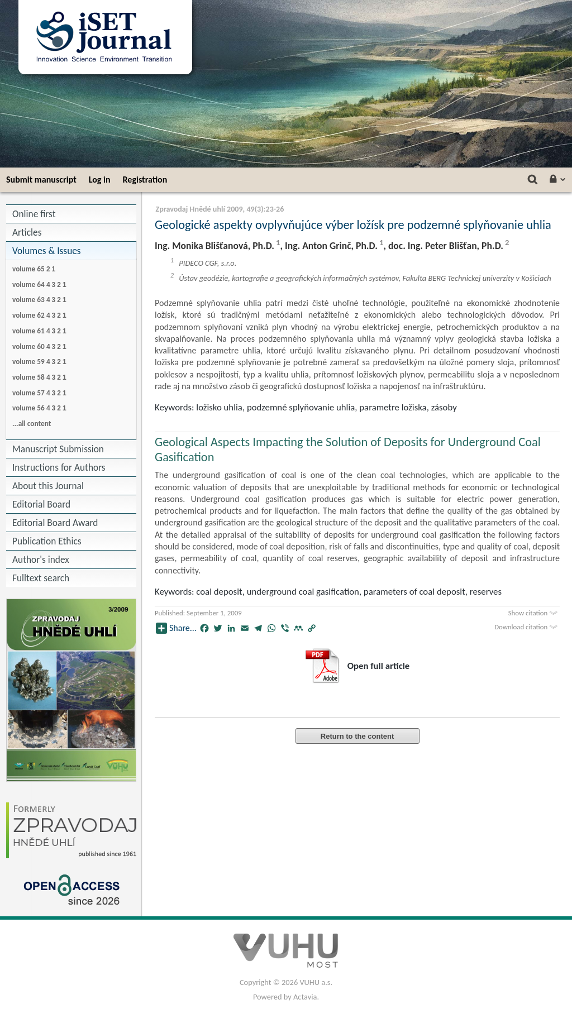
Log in (100, 179)
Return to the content (357, 736)
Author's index (40, 559)
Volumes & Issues (46, 251)
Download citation (527, 627)
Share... (176, 628)
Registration (145, 179)
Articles (26, 232)
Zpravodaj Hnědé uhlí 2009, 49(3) (209, 209)
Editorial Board (41, 504)
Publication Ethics (47, 541)
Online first (33, 214)
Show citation (534, 613)
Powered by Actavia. (286, 997)
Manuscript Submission (58, 449)
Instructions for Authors (59, 467)
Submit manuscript (41, 179)
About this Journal (48, 486)
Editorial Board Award (55, 523)
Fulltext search (40, 578)
